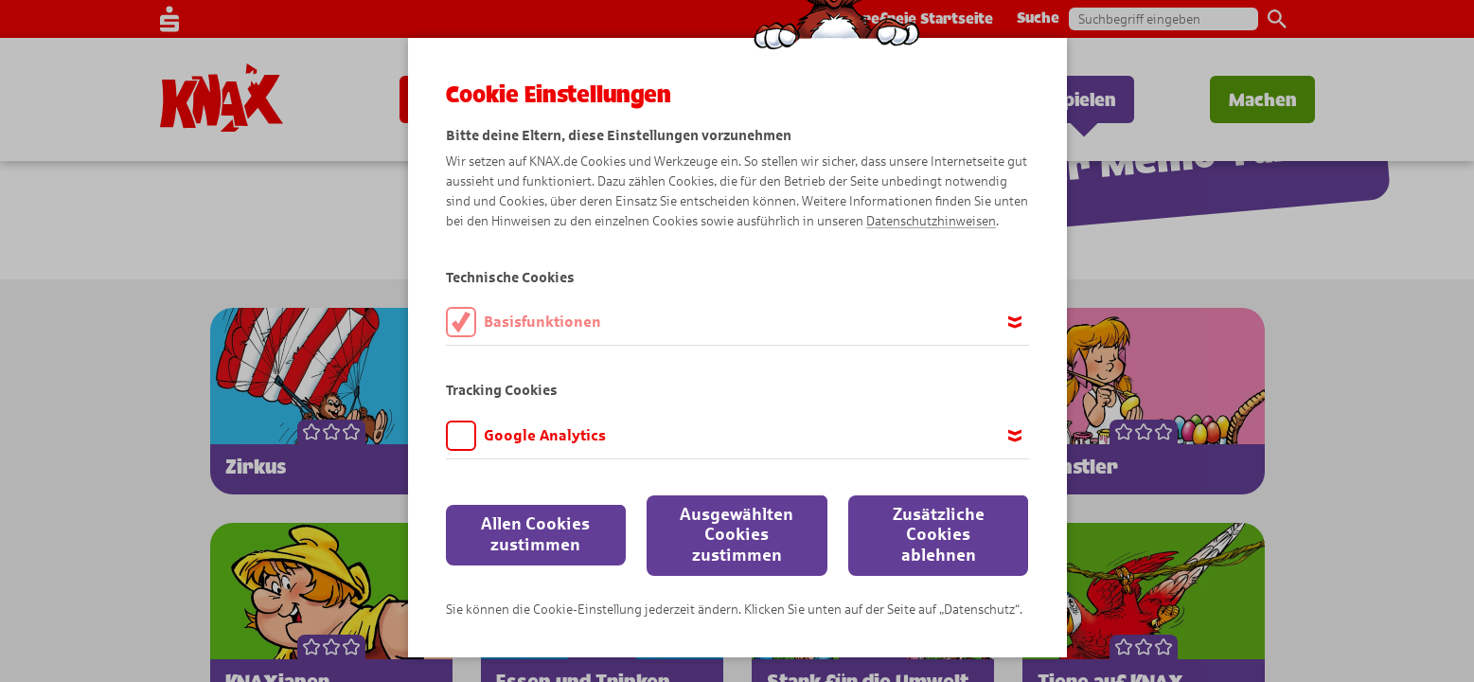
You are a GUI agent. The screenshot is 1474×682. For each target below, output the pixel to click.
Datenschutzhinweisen (931, 221)
